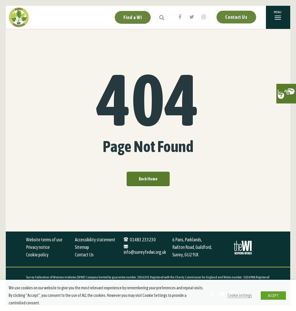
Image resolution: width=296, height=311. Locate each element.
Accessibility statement (95, 239)
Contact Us (236, 17)
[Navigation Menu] (278, 17)
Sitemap (82, 247)
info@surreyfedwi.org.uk (145, 252)
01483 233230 (143, 239)
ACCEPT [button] (273, 295)
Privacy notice (38, 247)
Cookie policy (37, 254)
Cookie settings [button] (239, 295)
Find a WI (132, 17)
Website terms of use (44, 239)
